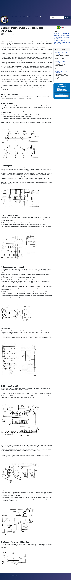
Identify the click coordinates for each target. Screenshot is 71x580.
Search (67, 17)
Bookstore (36, 16)
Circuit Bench (22, 16)
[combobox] (57, 17)
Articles (16, 16)
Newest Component (16, 21)
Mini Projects (29, 16)
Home (12, 16)
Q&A (41, 16)
